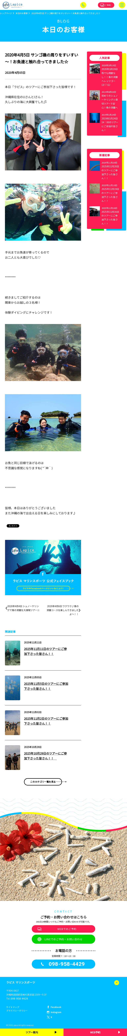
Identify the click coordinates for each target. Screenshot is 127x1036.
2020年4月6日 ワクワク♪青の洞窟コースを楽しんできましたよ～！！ (63, 610)
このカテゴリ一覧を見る (43, 781)
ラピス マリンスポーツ (20, 982)
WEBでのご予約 (66, 929)
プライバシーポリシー (17, 1010)
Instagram (56, 1012)
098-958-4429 (19, 998)
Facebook (56, 1007)
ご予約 (108, 5)
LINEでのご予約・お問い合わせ (63, 939)
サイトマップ (12, 1007)
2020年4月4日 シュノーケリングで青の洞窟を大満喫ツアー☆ (23, 608)
